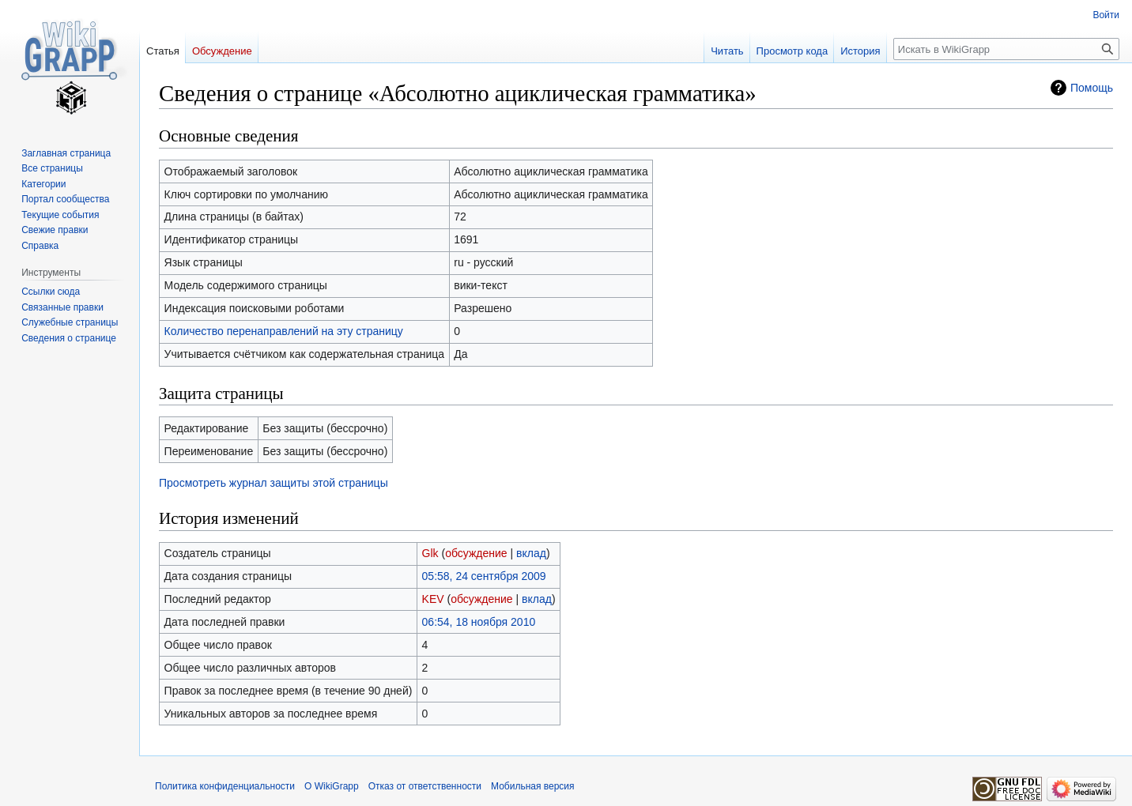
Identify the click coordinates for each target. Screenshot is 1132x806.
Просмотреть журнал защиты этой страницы (273, 482)
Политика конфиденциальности (225, 786)
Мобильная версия (533, 786)
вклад (531, 553)
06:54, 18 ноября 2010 (479, 622)
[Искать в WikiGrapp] (1006, 49)
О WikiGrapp (331, 786)
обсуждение (476, 553)
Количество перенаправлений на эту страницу (283, 331)
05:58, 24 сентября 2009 (484, 576)
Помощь (1091, 87)
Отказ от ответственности (424, 786)
